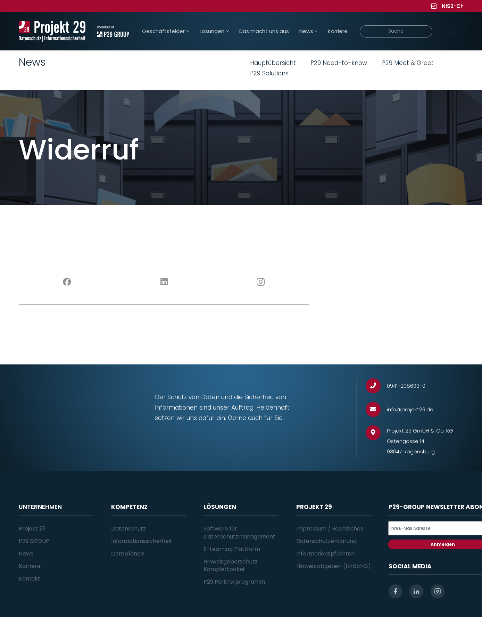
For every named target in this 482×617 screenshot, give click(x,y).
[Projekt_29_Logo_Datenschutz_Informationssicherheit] (52, 31)
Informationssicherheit (141, 541)
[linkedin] (416, 591)
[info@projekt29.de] (376, 409)
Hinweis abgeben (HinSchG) (333, 566)
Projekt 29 (32, 529)
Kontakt (29, 579)
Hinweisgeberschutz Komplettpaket (230, 565)
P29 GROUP (34, 541)
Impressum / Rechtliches (329, 529)
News (26, 554)
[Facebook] (67, 282)
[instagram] (437, 591)
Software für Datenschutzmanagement (239, 532)
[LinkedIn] (164, 282)
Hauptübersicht (273, 63)
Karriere (30, 566)
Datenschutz (128, 529)
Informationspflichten (325, 554)
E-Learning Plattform (231, 549)
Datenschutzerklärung (326, 541)
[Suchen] (453, 31)
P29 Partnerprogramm (234, 582)
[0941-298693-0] (376, 385)
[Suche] (396, 31)
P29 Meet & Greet (408, 63)
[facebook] (395, 591)
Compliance (127, 554)
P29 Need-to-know (338, 63)
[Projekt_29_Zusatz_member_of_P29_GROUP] (111, 31)
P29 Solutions (269, 73)
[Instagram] (261, 282)
